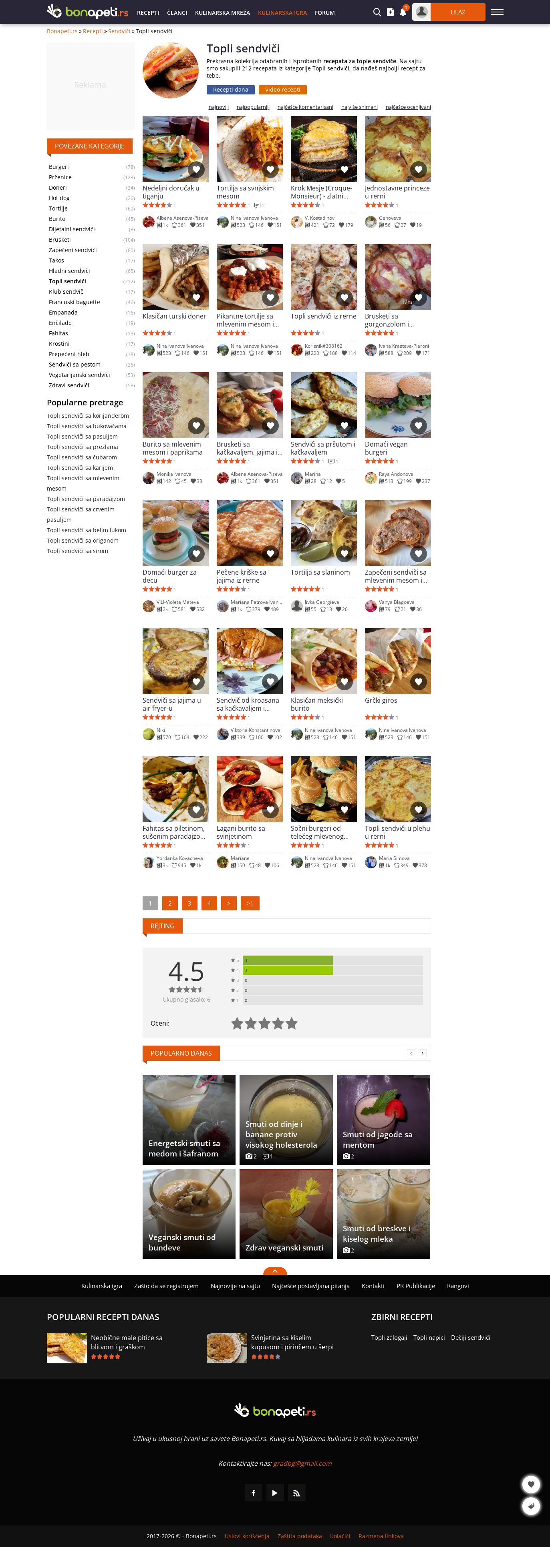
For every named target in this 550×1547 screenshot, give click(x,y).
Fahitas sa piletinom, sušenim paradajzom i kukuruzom (174, 832)
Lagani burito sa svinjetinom (241, 832)
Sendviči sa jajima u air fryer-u (172, 704)
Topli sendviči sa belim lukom (86, 530)
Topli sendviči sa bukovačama (87, 426)
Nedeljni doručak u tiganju (171, 192)
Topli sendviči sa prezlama (82, 447)
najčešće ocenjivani (408, 107)
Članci (177, 12)
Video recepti (282, 89)
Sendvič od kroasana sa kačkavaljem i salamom (248, 704)
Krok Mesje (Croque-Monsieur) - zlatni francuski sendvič (321, 192)
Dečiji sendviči (470, 1337)
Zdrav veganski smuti (284, 1247)
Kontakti (373, 1286)
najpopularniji (253, 107)
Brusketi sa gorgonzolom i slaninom (387, 320)
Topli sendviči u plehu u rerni (397, 832)
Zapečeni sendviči (73, 250)
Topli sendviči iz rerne (324, 316)
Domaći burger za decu (170, 576)
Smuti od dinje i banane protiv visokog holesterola (281, 1134)
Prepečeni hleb (69, 354)
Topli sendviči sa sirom (77, 551)
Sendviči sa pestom (75, 364)
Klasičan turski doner (174, 316)
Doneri (58, 187)
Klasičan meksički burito (317, 704)
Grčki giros (381, 700)
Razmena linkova (381, 1536)
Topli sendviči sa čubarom (82, 457)
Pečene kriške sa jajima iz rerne (241, 576)
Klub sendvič (66, 292)
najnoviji (219, 107)
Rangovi (458, 1286)
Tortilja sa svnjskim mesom (245, 192)
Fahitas (58, 333)
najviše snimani (359, 107)
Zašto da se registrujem (166, 1286)
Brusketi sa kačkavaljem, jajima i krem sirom (247, 448)
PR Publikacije (416, 1286)
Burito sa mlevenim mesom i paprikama (173, 448)
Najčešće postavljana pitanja (311, 1286)
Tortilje (58, 208)
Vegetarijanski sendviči (79, 375)
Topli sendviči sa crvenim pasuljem (81, 514)
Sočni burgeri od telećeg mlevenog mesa (317, 832)
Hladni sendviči (69, 271)
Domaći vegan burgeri (386, 448)
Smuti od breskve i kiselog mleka (377, 1233)
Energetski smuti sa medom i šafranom (184, 1148)
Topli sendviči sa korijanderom (88, 415)
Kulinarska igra (282, 12)
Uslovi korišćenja (247, 1536)
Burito (57, 219)
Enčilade (60, 323)
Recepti (148, 12)
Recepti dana (230, 89)
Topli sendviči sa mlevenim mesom (83, 483)
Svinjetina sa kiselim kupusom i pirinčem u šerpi (292, 1342)
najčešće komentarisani (305, 107)
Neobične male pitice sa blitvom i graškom (127, 1342)
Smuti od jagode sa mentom (378, 1139)
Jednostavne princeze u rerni (397, 192)
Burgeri (59, 167)
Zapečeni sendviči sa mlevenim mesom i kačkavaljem (396, 576)
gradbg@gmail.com (302, 1463)
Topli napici (429, 1337)
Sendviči (119, 31)
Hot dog (59, 198)
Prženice (60, 177)
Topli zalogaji (389, 1337)
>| (250, 903)
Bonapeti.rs (62, 31)
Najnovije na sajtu (235, 1286)
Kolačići (340, 1536)
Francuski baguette (74, 302)
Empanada (63, 312)
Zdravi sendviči (69, 385)
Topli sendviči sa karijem (80, 467)
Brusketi (60, 239)
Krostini (59, 344)
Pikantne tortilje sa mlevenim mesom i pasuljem (245, 320)
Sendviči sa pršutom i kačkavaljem (323, 448)
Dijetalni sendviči (72, 229)
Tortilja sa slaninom (320, 572)
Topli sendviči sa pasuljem (82, 436)
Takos (56, 260)
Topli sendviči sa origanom (83, 540)
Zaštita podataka (300, 1536)
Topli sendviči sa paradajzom (86, 499)
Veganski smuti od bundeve (182, 1242)
